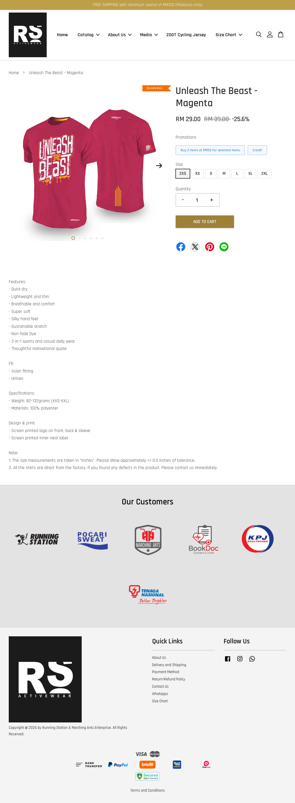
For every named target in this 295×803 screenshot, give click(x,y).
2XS (182, 174)
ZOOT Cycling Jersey (186, 35)
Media (149, 35)
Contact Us (160, 686)
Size (179, 165)
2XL (264, 174)
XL (250, 174)
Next (159, 166)
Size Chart (229, 35)
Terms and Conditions (147, 790)
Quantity (183, 189)
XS (197, 174)
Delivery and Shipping (169, 665)
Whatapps (160, 694)
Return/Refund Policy (168, 679)
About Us (120, 35)
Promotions (186, 137)
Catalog (89, 35)
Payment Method (165, 672)
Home (62, 35)
